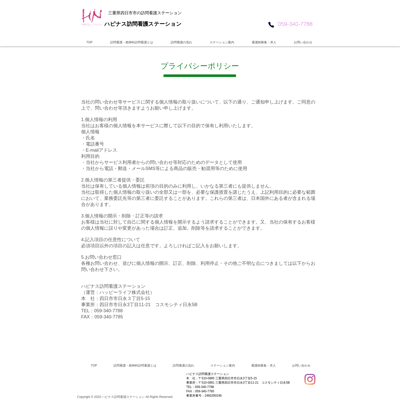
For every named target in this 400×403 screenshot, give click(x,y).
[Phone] (271, 24)
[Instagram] (310, 379)
